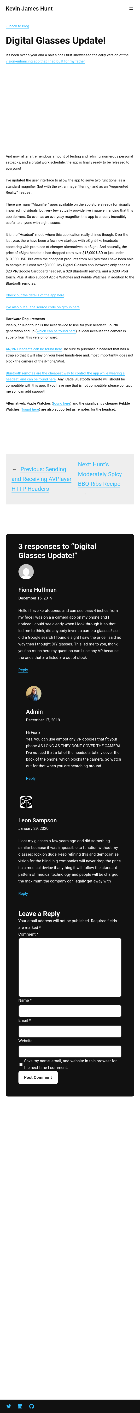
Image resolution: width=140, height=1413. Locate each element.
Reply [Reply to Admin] (31, 778)
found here (61, 403)
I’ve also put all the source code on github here (43, 307)
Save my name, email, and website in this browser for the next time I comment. (70, 1064)
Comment (28, 934)
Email (24, 1020)
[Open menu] (131, 8)
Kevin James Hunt (29, 8)
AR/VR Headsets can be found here (34, 349)
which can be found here (56, 331)
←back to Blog (17, 26)
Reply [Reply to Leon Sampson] (23, 893)
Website (25, 1041)
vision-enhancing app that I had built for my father (45, 61)
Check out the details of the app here (35, 295)
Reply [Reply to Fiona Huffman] (23, 670)
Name (25, 1000)
